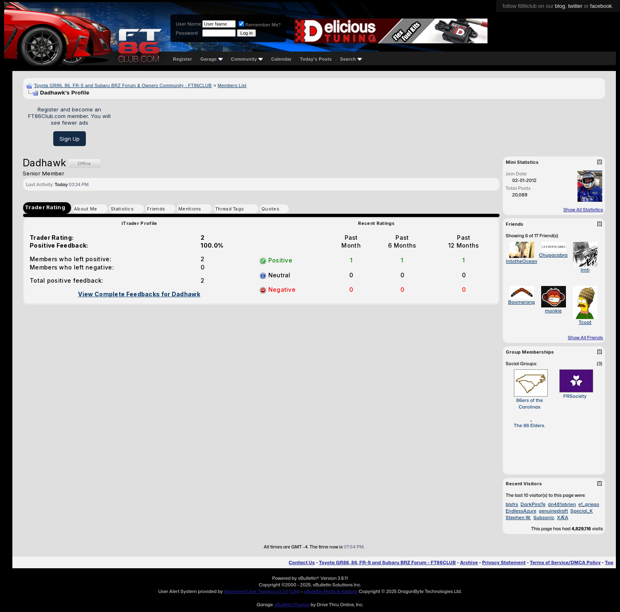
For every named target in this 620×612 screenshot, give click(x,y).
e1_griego (588, 504)
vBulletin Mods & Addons (331, 591)
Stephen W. (518, 517)
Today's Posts (316, 59)
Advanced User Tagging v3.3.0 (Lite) (262, 591)
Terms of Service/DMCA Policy (565, 562)
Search (351, 59)
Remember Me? (260, 24)
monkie (553, 310)
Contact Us (302, 562)
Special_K (581, 511)
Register (182, 59)
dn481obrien (562, 504)
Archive (469, 562)
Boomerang (521, 302)
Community (247, 59)
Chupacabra (553, 255)
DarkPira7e (533, 504)
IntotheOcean (521, 261)
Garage (211, 59)
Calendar (281, 59)
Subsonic (543, 517)
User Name (188, 24)
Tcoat (585, 322)
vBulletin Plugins (291, 604)
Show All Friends (585, 337)
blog (560, 6)
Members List (232, 85)
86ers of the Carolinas (529, 403)
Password (187, 33)
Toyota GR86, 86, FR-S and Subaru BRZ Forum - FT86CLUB (387, 562)
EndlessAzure (521, 511)
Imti (585, 270)
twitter (575, 6)
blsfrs (512, 504)
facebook (601, 6)
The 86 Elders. (530, 425)
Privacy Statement (504, 562)
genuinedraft (553, 511)
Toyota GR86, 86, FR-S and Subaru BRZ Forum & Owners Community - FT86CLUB (123, 85)
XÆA (562, 517)
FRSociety (575, 396)
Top (609, 562)
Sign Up (69, 138)
